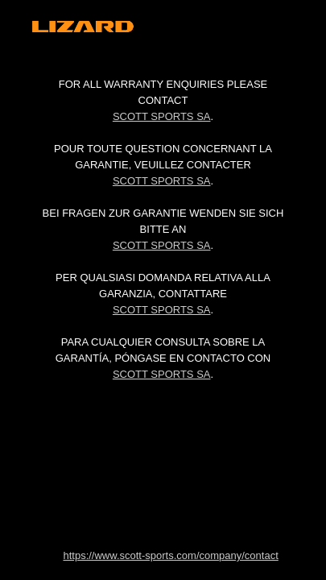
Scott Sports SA (162, 116)
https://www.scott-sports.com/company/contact (170, 555)
